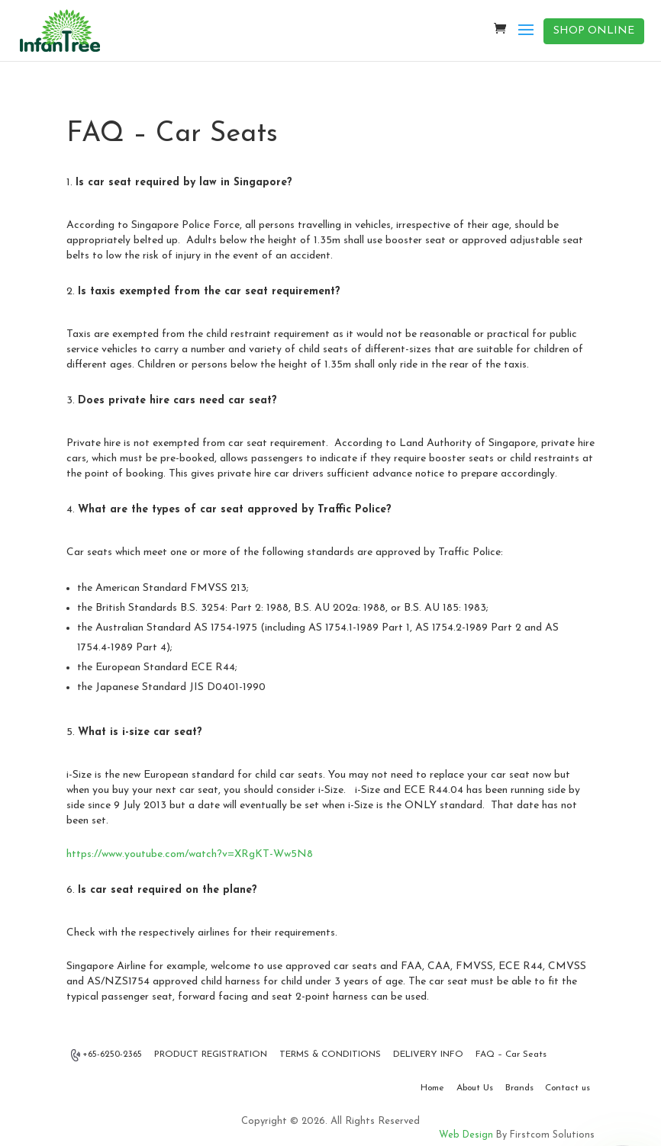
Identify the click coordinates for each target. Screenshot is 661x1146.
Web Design (466, 1135)
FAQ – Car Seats (511, 1054)
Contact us (567, 1088)
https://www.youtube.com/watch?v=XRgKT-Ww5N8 (189, 854)
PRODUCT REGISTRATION (210, 1054)
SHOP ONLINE (593, 31)
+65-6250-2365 (107, 1055)
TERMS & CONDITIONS (330, 1054)
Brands (519, 1088)
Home (432, 1088)
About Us (474, 1088)
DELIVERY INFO (428, 1054)
